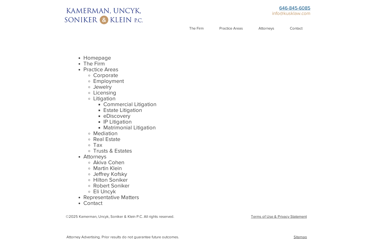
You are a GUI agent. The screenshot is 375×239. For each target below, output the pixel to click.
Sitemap (300, 237)
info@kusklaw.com (291, 13)
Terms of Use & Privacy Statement (279, 216)
